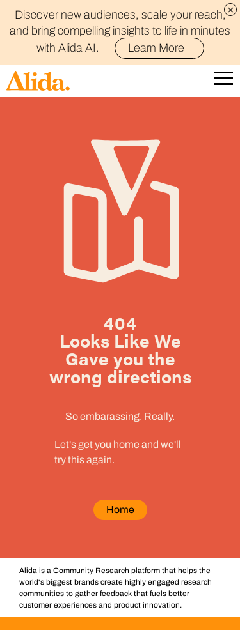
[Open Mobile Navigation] (223, 81)
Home (120, 509)
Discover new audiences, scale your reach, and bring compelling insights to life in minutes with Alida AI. (120, 31)
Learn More (161, 48)
